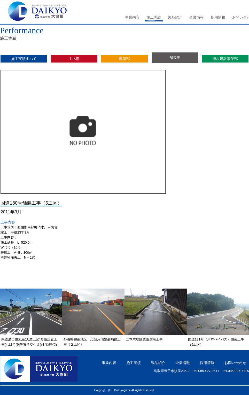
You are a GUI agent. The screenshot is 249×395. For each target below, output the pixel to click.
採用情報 (218, 17)
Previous (8, 313)
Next (241, 313)
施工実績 (153, 17)
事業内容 (132, 17)
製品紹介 (175, 17)
